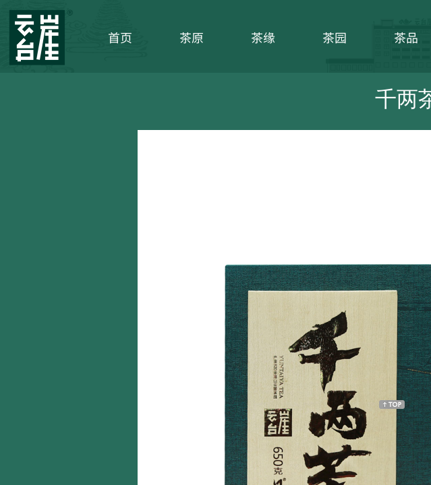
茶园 (334, 37)
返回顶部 (391, 404)
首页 (120, 37)
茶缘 (263, 37)
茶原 (191, 37)
